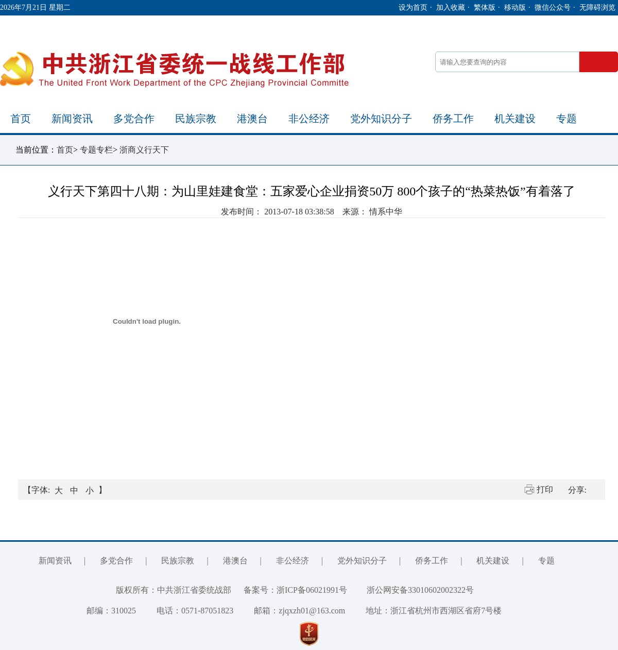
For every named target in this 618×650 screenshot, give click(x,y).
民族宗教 (195, 118)
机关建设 (515, 118)
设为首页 (413, 7)
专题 (566, 118)
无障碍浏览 (597, 7)
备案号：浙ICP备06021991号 (295, 590)
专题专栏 (96, 149)
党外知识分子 (381, 118)
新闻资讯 (72, 118)
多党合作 (133, 118)
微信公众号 (553, 7)
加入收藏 (450, 7)
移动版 (515, 7)
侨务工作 (453, 118)
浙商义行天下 (144, 149)
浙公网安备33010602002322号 (412, 590)
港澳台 (252, 118)
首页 (20, 118)
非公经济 (309, 118)
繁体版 (484, 7)
